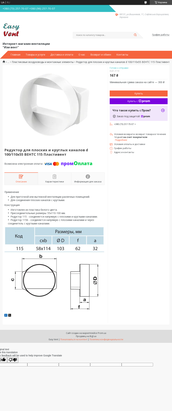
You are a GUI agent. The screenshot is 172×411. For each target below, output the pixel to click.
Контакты (122, 54)
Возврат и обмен (100, 54)
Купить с (138, 101)
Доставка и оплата (61, 54)
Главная (15, 54)
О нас (81, 54)
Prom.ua (102, 333)
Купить (138, 93)
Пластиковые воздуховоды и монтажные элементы (43, 62)
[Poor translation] (12, 360)
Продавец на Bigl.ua (86, 336)
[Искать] (135, 35)
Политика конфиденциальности (106, 339)
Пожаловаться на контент (73, 339)
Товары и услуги (35, 54)
